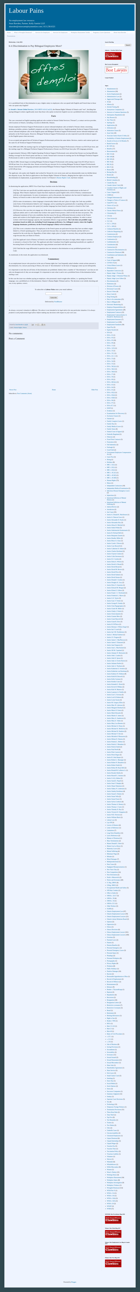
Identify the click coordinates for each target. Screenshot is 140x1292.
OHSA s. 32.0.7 (112, 895)
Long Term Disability (113, 833)
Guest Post (110, 457)
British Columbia (112, 180)
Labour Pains (26, 10)
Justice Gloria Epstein (113, 614)
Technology (110, 1104)
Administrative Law (113, 96)
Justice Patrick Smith (113, 747)
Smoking (110, 1078)
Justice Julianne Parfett (114, 663)
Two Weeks (110, 1125)
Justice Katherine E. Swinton (116, 668)
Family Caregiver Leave (114, 421)
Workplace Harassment (114, 1177)
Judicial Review (112, 507)
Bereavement (111, 151)
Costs (108, 257)
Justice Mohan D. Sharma (115, 739)
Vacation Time (111, 1149)
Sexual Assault (111, 1057)
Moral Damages (112, 859)
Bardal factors (111, 143)
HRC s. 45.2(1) (111, 472)
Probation (110, 966)
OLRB (109, 909)
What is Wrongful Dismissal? (23, 32)
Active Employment (113, 94)
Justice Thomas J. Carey (114, 807)
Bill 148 (109, 156)
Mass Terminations (113, 841)
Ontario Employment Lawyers (116, 916)
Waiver (109, 1159)
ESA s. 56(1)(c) (112, 366)
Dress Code (110, 294)
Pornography (111, 961)
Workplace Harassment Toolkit (80, 32)
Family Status (111, 429)
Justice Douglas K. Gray (114, 582)
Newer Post (12, 390)
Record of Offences (113, 982)
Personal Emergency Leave (115, 950)
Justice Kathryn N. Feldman (115, 674)
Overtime (110, 937)
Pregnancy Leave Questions (101, 32)
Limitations (110, 830)
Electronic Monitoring (114, 304)
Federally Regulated (113, 434)
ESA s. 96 (110, 400)
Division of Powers (113, 286)
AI (108, 102)
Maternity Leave (112, 848)
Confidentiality (111, 242)
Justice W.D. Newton (113, 815)
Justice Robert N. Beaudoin (115, 762)
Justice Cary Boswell (113, 546)
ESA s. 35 (110, 351)
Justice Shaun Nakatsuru (114, 786)
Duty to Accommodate (114, 299)
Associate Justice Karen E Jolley (117, 136)
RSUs (109, 1023)
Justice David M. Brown (114, 569)
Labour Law (111, 820)
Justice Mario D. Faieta (114, 710)
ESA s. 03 (110, 337)
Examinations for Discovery (115, 413)
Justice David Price (113, 572)
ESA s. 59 (110, 377)
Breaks (109, 175)
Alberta (109, 104)
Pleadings (110, 955)
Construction (111, 247)
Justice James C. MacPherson (116, 640)
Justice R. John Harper (114, 757)
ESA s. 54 (110, 361)
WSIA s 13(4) (111, 1198)
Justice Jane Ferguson (113, 645)
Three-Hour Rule (112, 1112)
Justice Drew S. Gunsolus (115, 585)
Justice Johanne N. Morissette (116, 653)
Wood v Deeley (111, 1172)
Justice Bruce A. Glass (114, 541)
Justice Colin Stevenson (114, 556)
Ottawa (25, 327)
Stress (109, 1089)
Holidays (110, 462)
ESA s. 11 (110, 345)
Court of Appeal (112, 260)
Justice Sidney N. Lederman (115, 788)
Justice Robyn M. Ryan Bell (115, 768)
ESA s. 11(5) (111, 348)
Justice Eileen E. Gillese (114, 590)
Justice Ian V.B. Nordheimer (115, 632)
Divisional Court (112, 289)
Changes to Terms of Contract (116, 200)
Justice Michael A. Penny (114, 726)
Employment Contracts (114, 312)
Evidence (110, 411)
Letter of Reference (113, 828)
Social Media (111, 1083)
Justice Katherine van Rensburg (116, 671)
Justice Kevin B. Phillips (114, 687)
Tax (108, 1102)
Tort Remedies (111, 1120)
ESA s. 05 (110, 340)
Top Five (109, 1117)
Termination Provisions (114, 1109)
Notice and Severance (113, 880)
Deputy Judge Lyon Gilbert (115, 278)
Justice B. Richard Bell (114, 533)
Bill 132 (109, 154)
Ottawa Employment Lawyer (116, 932)
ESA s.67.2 (110, 405)
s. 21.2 (109, 1039)
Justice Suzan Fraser (113, 799)
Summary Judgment (113, 1094)
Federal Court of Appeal (114, 431)
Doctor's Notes (111, 291)
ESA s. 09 (110, 343)
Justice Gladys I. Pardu (114, 611)
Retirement (110, 1013)
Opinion (109, 922)
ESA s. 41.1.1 (111, 356)
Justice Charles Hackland (114, 551)
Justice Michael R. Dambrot (115, 731)
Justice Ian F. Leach (113, 629)
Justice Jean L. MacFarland (115, 648)
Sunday (109, 1096)
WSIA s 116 (110, 1195)
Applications (111, 125)
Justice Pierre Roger (113, 755)
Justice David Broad (113, 567)
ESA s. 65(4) (111, 395)
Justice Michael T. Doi (114, 734)
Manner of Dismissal (113, 838)
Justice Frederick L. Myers (115, 595)
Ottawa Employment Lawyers (116, 935)
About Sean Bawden (120, 32)
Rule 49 (109, 1031)
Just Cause (110, 512)
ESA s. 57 (110, 374)
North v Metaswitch (113, 877)
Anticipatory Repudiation (115, 115)
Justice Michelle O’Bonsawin (116, 736)
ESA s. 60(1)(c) (112, 382)
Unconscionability (112, 1133)
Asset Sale (110, 133)
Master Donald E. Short (114, 843)
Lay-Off (109, 822)
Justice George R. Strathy (115, 603)
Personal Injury (111, 953)
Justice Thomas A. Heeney (115, 804)
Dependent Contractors (114, 270)
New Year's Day (112, 869)
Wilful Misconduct (113, 1167)
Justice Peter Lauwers (113, 752)
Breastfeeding (111, 177)
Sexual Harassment (113, 1060)
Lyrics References (112, 835)
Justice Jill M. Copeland (114, 650)
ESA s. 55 (110, 364)
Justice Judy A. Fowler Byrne (116, 661)
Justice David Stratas (113, 577)
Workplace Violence (113, 1185)
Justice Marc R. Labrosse (114, 705)
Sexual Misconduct (113, 1062)
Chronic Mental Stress (114, 210)
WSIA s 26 (110, 1203)
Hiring (109, 459)
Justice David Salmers (114, 575)
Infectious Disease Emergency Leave (118, 491)
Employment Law (112, 322)
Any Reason (111, 117)
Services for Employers (42, 32)
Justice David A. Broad (114, 564)
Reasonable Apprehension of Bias (117, 976)
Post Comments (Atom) (24, 393)
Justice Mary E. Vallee (114, 721)
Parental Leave (111, 940)
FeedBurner (58, 302)
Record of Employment (114, 979)
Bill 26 (109, 164)
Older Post (94, 390)
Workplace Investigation (114, 1182)
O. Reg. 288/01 (111, 882)
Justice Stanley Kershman (115, 791)
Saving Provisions (112, 1047)
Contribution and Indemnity (115, 255)
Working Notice (112, 1175)
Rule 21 (109, 1028)
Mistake (109, 856)
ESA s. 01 (110, 335)
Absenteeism (111, 91)
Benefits (109, 149)
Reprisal (109, 992)
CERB (109, 195)
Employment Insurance (114, 319)
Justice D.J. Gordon (113, 559)
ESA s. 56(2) (111, 369)
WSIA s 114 (110, 1193)
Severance (110, 1055)
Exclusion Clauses (112, 416)
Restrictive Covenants (113, 1008)
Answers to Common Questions (117, 112)
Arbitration (110, 128)
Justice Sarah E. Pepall (114, 781)
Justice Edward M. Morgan (115, 588)
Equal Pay (110, 327)
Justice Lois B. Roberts (114, 697)
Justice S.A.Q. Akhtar (113, 778)
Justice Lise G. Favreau (114, 695)
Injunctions (110, 495)
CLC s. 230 (110, 223)
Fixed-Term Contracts (113, 439)
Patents (109, 942)
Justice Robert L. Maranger (115, 760)
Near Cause (110, 864)
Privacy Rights (111, 963)
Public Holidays (112, 969)
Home (9, 32)
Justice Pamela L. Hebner (115, 742)
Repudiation (110, 995)
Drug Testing (111, 297)
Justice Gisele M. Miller (114, 608)
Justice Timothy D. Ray (114, 809)
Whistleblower (111, 1164)
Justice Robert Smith (113, 765)
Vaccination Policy (112, 1151)
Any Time (110, 120)
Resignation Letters (113, 1002)
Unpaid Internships (113, 1141)
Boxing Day (110, 172)
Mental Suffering (112, 851)
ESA (108, 332)
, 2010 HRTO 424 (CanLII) (31, 109)
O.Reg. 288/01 (111, 885)
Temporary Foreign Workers (115, 1107)
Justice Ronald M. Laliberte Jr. (116, 770)
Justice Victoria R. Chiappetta (116, 812)
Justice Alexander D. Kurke (115, 520)
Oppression (110, 924)
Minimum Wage (112, 854)
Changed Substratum (113, 197)
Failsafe (109, 418)
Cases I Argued (111, 192)
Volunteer (110, 1156)
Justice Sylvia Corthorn (114, 802)
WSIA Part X (111, 1190)
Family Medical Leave (114, 426)
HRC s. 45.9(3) (111, 475)
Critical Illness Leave (113, 265)
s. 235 (109, 1042)
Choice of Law (111, 205)
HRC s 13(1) (111, 465)
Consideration (111, 244)
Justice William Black (113, 817)
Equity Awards (111, 330)
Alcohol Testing (112, 107)
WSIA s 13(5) (111, 1201)
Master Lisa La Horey (113, 846)
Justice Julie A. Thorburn (114, 666)
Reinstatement (111, 984)
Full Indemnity (111, 445)
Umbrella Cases (112, 1130)
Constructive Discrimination (115, 250)
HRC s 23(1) (111, 467)
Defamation (110, 268)
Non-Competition (112, 872)
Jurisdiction (110, 509)
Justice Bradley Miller (114, 538)
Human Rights (18, 327)
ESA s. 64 (110, 387)
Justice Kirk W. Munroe (114, 689)
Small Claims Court (113, 1076)
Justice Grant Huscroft (114, 619)
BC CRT (109, 146)
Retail (109, 1010)
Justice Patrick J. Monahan (115, 744)
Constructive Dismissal (114, 252)
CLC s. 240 (110, 226)
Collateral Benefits (112, 229)
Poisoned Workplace (113, 958)
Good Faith (110, 450)
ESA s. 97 (110, 403)
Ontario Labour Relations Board (117, 919)
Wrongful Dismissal (113, 1188)
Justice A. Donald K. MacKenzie (117, 514)
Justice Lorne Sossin (113, 700)
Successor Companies (113, 1091)
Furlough (110, 447)
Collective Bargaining (113, 231)
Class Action (111, 218)
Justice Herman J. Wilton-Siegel (117, 627)
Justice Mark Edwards (114, 713)
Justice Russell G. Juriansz (115, 775)
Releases (109, 987)
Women (109, 1169)
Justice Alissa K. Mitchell (115, 525)
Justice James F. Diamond (115, 642)
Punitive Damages (112, 971)
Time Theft (110, 1115)
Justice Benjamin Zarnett (114, 535)
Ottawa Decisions (112, 929)
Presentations (11, 36)
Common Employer (113, 237)
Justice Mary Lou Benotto (115, 723)
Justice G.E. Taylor (113, 598)
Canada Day (111, 183)
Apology (109, 122)
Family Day (110, 424)
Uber (108, 1128)
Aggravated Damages (113, 99)
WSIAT (109, 1206)
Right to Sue (111, 1018)
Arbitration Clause (112, 130)
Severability (110, 1052)
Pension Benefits (112, 945)
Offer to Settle (111, 893)
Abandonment (111, 89)
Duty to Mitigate (112, 302)
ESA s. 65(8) (111, 398)
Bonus (109, 170)
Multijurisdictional (112, 862)
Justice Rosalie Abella (114, 773)
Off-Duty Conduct (112, 890)
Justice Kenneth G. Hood (114, 684)
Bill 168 (109, 159)
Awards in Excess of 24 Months (116, 141)
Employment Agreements (115, 310)
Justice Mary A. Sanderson (115, 718)
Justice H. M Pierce (113, 624)
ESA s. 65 (110, 390)
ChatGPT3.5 (111, 203)
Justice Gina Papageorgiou (115, 606)
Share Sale (110, 1065)
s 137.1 (109, 1036)
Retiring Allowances (113, 1015)
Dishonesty (110, 284)
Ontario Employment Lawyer (116, 914)
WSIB (109, 1209)
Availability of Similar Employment (118, 138)
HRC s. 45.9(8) (111, 478)
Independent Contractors (114, 486)
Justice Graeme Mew (113, 616)
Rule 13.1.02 (111, 1026)
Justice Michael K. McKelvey (116, 728)
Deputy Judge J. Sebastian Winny (117, 276)
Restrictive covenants (113, 1005)
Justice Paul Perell (112, 749)
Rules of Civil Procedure (114, 1034)
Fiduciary (110, 437)
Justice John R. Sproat (114, 658)
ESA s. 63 (110, 385)
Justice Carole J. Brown (114, 543)
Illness (109, 483)
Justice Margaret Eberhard (115, 708)
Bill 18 (109, 162)
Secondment (111, 1049)
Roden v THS (111, 1021)
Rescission (110, 997)
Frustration (110, 442)
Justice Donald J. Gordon (114, 580)
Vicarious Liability (112, 1154)
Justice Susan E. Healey (114, 794)
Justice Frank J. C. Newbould (116, 593)
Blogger (73, 1282)
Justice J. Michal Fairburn (115, 635)
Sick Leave (110, 1073)
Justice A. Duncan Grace (114, 517)
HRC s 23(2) (111, 470)
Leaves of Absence (113, 825)
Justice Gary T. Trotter (114, 601)
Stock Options (111, 1086)
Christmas (110, 208)
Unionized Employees (114, 1136)
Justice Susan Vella (113, 796)
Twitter (109, 1122)
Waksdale (110, 1162)
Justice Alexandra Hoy (114, 522)
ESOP (109, 408)
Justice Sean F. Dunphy (114, 783)
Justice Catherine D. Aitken (115, 548)
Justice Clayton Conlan (114, 554)
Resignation (110, 1000)
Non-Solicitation (112, 875)
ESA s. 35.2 (110, 353)
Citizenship (110, 213)
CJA (108, 216)
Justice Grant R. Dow (113, 621)
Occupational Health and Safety (116, 888)
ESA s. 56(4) (111, 371)
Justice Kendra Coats (113, 681)
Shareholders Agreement (114, 1068)
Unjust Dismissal (112, 1138)
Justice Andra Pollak (113, 528)
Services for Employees (60, 32)
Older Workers (111, 906)
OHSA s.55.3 (111, 903)
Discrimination (111, 281)
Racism (109, 974)
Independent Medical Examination (117, 488)
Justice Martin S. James (114, 715)
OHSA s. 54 (110, 901)
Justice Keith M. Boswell (114, 676)
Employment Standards (114, 324)
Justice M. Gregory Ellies (115, 702)
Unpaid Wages (111, 1143)
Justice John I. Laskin (113, 655)
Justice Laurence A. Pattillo (115, 692)
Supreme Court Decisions (115, 1099)
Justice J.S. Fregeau (113, 637)
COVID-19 (110, 263)
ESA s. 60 (110, 379)
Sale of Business (112, 1044)
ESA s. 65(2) (111, 392)
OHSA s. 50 (110, 898)
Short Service (111, 1070)
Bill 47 (109, 167)
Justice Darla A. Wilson (114, 562)
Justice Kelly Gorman (113, 679)
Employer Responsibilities (115, 307)
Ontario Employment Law (115, 911)
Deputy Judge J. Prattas (114, 273)
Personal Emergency (113, 948)
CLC (108, 221)
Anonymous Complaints (114, 109)
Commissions (111, 234)
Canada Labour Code (113, 185)
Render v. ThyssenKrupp (114, 989)
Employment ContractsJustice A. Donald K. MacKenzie (117, 316)
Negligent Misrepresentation (115, 867)
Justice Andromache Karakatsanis (117, 530)
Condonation (111, 239)
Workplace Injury (112, 1180)
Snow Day (110, 1081)
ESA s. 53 (110, 358)
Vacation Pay (111, 1146)
